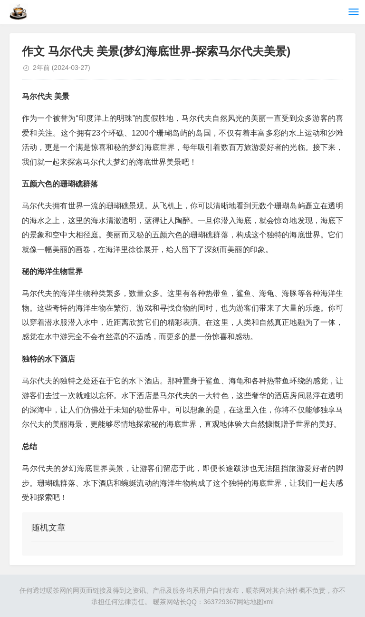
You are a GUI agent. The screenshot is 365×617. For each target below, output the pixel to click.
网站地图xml (255, 602)
